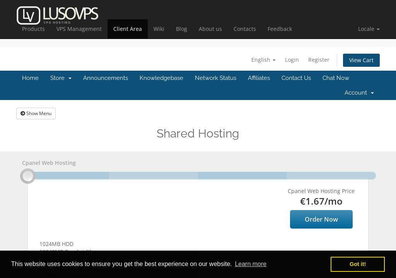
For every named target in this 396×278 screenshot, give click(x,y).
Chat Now (336, 78)
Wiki (159, 28)
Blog (181, 28)
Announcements (105, 78)
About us (210, 28)
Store (61, 78)
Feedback (280, 28)
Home (30, 78)
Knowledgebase (161, 78)
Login (292, 59)
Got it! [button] (358, 264)
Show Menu (35, 113)
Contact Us (296, 78)
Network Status (215, 78)
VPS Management (79, 28)
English (263, 59)
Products (33, 28)
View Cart (361, 60)
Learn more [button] (250, 264)
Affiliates (259, 78)
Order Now (321, 219)
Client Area (127, 28)
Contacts (245, 28)
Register (318, 59)
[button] (369, 29)
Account (359, 92)
